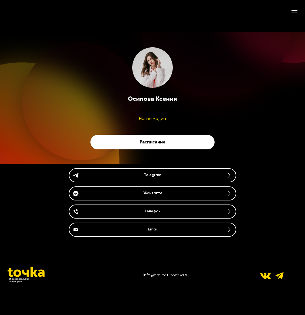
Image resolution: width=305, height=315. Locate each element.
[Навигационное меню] (294, 10)
